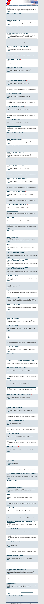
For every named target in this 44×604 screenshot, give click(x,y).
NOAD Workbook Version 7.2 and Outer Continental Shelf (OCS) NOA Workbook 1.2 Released (21, 473)
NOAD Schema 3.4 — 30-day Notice (12, 440)
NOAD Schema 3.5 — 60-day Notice (12, 346)
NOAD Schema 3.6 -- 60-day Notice (12, 230)
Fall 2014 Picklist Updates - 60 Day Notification (14, 407)
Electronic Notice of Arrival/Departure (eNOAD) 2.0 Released (16, 595)
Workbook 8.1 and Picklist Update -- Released (14, 20)
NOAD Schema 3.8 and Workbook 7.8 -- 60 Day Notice (15, 113)
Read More (8, 11)
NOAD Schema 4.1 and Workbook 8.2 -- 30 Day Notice (15, 7)
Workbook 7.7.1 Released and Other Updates (14, 139)
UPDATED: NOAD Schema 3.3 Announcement (14, 480)
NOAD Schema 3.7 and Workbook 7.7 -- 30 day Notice (15, 152)
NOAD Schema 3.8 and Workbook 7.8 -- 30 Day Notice (15, 106)
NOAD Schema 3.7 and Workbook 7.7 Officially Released (16, 145)
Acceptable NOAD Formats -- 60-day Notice (13, 297)
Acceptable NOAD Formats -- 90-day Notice (13, 304)
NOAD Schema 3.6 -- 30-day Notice (12, 217)
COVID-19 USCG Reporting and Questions (13, 59)
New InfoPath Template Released (12, 380)
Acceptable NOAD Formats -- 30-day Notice (13, 290)
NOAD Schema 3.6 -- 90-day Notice (12, 237)
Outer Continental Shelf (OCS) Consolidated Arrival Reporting (16, 569)
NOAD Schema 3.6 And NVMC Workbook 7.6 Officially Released (17, 204)
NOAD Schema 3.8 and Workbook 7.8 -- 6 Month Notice (15, 132)
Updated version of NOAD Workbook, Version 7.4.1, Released (16, 367)
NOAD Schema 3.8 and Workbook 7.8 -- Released (14, 93)
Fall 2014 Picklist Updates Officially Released (14, 374)
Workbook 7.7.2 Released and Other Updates (14, 126)
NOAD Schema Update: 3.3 (11, 507)
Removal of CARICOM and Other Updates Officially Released (16, 178)
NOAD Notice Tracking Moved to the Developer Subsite (15, 420)
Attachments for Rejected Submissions (13, 311)
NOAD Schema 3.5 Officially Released (13, 318)
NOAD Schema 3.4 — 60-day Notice (12, 446)
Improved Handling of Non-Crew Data (13, 528)
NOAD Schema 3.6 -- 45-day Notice (12, 224)
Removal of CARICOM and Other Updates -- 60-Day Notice (16, 191)
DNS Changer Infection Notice (11, 583)
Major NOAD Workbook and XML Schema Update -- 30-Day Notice (17, 33)
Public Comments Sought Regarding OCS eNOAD (15, 555)
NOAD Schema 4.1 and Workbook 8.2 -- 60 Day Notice (15, 13)
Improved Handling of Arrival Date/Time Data (14, 541)
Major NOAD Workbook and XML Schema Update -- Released (16, 26)
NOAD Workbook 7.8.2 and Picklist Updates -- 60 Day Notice (16, 80)
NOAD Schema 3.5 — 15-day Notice (12, 325)
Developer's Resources (10, 463)
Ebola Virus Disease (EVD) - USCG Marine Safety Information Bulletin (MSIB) (19, 394)
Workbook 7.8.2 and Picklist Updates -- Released (14, 67)
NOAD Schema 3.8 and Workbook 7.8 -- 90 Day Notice (15, 119)
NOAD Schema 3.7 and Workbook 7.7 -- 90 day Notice (15, 165)
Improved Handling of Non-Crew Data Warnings (14, 487)
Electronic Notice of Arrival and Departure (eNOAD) (27, 592)
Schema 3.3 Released (10, 460)
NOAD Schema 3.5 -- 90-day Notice (12, 353)
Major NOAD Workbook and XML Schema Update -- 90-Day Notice (17, 46)
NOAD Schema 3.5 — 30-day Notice (12, 332)
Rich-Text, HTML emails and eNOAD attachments (14, 275)
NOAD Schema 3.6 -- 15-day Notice (12, 211)
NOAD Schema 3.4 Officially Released (13, 433)
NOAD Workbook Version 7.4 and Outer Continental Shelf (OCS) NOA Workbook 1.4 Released (21, 387)
